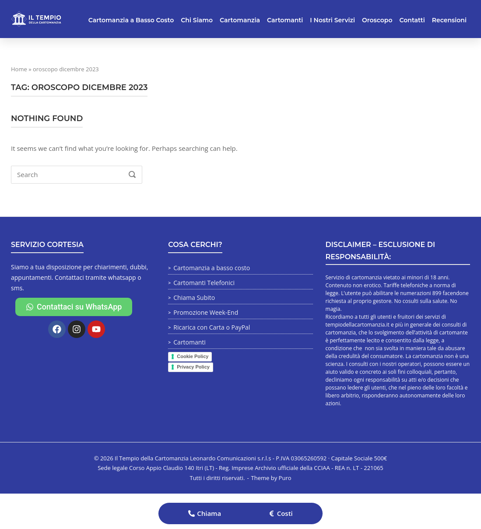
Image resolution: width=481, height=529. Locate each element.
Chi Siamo (197, 20)
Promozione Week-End (205, 312)
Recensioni (449, 20)
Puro (285, 478)
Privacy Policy (193, 366)
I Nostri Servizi (332, 20)
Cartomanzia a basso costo (211, 268)
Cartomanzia (240, 20)
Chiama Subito (194, 297)
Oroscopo (377, 20)
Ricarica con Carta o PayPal (211, 327)
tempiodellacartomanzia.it (358, 324)
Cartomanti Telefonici (204, 282)
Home (19, 69)
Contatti (412, 20)
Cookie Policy (192, 356)
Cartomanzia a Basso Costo (131, 20)
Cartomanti (285, 20)
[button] (205, 513)
